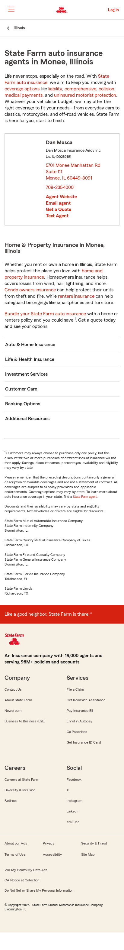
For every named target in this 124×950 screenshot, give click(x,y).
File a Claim (75, 689)
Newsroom (13, 710)
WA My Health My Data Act (26, 870)
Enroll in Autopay (79, 721)
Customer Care (21, 389)
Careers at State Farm (22, 779)
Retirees (11, 800)
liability (55, 88)
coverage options (22, 88)
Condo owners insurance (30, 289)
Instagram (74, 800)
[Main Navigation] (11, 9)
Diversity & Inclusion (20, 790)
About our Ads (16, 843)
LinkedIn (73, 811)
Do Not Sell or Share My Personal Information (39, 890)
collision (106, 88)
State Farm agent (85, 496)
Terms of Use (15, 854)
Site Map (88, 854)
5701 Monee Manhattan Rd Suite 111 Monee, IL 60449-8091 (73, 171)
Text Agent (57, 215)
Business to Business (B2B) (25, 721)
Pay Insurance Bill (80, 710)
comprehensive (80, 88)
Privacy (48, 843)
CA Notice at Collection (22, 880)
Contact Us (13, 689)
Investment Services (26, 374)
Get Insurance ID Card (84, 742)
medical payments (24, 95)
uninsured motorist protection (85, 95)
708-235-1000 (60, 187)
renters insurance (76, 296)
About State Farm (18, 700)
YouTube (73, 822)
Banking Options (22, 403)
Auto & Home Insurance (30, 344)
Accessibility (52, 854)
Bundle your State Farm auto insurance (45, 313)
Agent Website (61, 196)
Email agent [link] (58, 203)
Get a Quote (58, 209)
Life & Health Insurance (29, 359)
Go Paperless (77, 732)
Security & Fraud (94, 843)
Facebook (74, 779)
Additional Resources (27, 418)
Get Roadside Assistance (86, 700)
